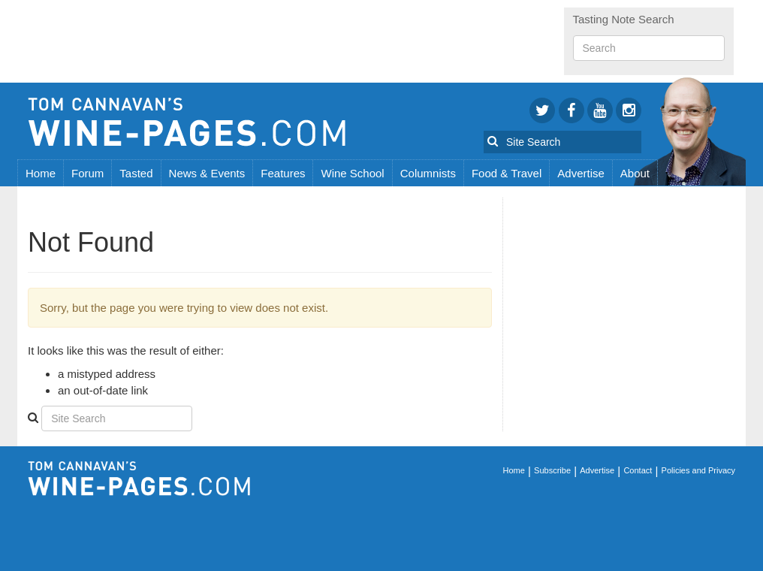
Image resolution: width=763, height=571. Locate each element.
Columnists (428, 173)
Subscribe (552, 470)
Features (283, 173)
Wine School (352, 173)
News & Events (207, 173)
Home (41, 173)
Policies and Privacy (698, 470)
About (635, 173)
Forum (87, 173)
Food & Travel (506, 173)
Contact (637, 470)
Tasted (135, 173)
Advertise (581, 173)
